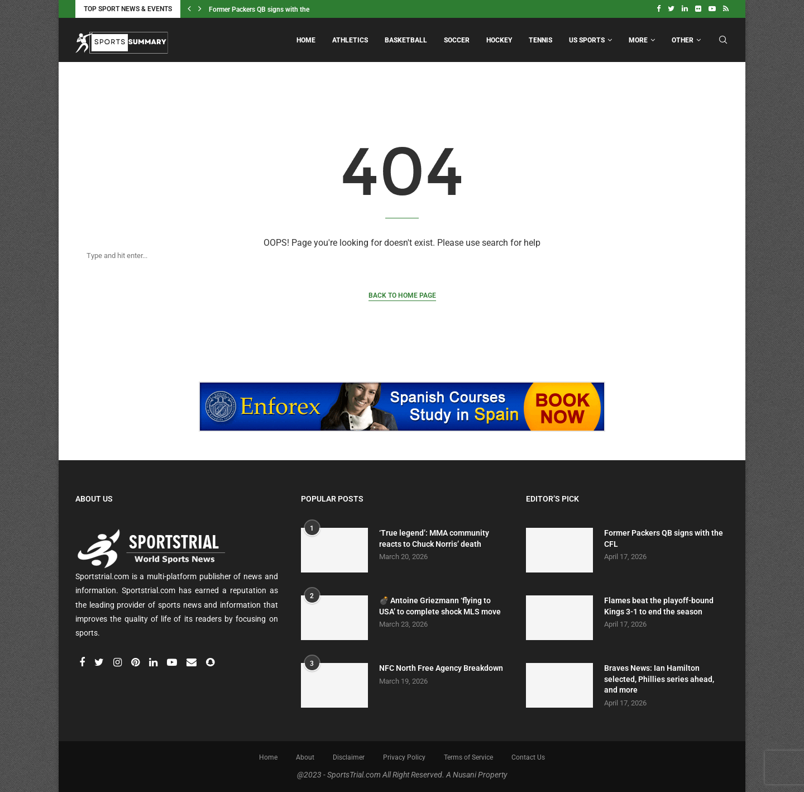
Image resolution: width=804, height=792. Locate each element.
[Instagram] (118, 663)
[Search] (391, 255)
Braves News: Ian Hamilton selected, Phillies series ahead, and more (659, 679)
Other (682, 40)
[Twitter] (671, 9)
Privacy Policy (404, 757)
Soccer (457, 40)
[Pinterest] (136, 663)
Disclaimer (349, 757)
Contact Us (528, 757)
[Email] (192, 663)
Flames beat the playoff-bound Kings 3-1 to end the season (659, 606)
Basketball (406, 40)
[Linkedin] (685, 9)
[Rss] (726, 9)
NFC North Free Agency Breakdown (441, 668)
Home (305, 40)
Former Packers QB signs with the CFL (266, 9)
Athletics (350, 40)
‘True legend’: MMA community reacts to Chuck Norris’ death (434, 538)
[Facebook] (659, 9)
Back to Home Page (402, 295)
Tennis (540, 40)
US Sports (587, 40)
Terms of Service (468, 757)
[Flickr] (698, 9)
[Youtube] (712, 9)
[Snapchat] (210, 663)
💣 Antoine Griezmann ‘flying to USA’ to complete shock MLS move (440, 606)
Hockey (499, 40)
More (638, 40)
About (305, 757)
